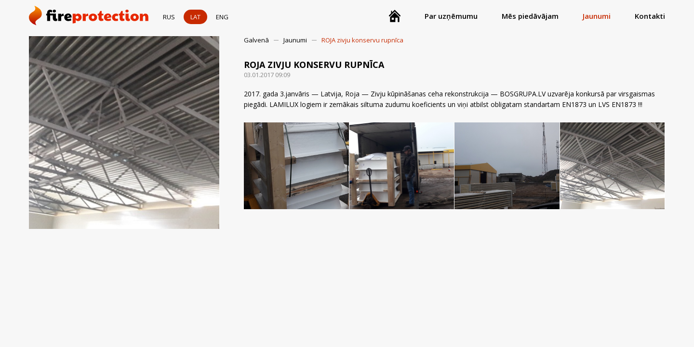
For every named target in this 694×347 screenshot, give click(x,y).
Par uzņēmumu (451, 16)
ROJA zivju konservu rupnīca (362, 40)
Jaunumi (597, 16)
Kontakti (650, 16)
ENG (222, 17)
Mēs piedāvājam (530, 16)
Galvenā (256, 40)
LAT (195, 17)
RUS (169, 17)
